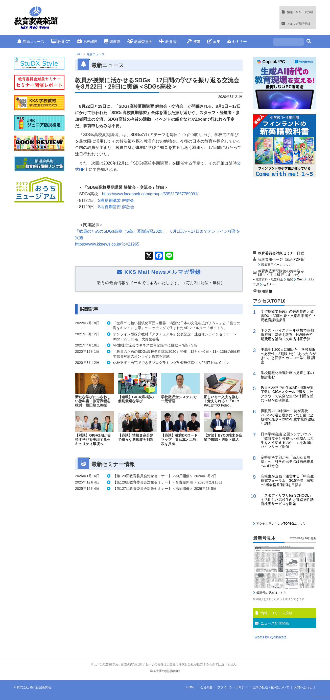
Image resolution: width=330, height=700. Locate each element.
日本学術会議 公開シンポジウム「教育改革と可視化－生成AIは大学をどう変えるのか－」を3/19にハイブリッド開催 (287, 440)
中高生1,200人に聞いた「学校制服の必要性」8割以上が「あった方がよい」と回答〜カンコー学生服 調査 (288, 355)
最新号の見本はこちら (271, 593)
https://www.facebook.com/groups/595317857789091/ (150, 194)
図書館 (112, 41)
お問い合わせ (303, 687)
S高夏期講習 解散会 (116, 200)
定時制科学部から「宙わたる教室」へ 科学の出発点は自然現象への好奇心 (287, 461)
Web (300, 279)
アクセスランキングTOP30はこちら (280, 523)
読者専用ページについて (278, 264)
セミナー (237, 41)
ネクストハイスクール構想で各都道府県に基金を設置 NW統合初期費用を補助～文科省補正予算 (287, 334)
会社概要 (206, 687)
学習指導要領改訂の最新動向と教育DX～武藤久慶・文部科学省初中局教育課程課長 (288, 315)
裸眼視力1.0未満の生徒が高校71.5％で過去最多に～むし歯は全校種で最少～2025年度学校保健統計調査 (288, 417)
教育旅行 (169, 41)
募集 (213, 41)
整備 (193, 41)
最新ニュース (30, 41)
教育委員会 (139, 41)
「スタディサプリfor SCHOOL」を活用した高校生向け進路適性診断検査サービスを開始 (287, 499)
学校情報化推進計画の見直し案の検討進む (287, 375)
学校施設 (87, 41)
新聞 (290, 279)
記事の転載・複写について (271, 687)
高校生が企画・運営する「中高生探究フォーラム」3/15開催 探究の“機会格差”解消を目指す (287, 480)
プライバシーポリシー (232, 687)
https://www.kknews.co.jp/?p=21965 (107, 244)
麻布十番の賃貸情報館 (165, 671)
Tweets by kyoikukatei (270, 637)
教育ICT (60, 41)
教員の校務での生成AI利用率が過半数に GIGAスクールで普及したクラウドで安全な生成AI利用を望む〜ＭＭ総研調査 (287, 394)
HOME (191, 687)
